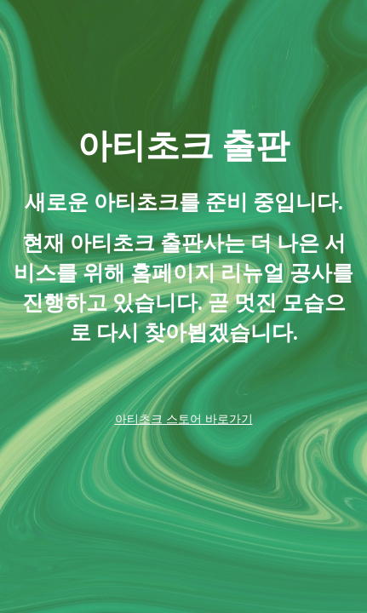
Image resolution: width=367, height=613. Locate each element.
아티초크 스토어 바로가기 (184, 419)
